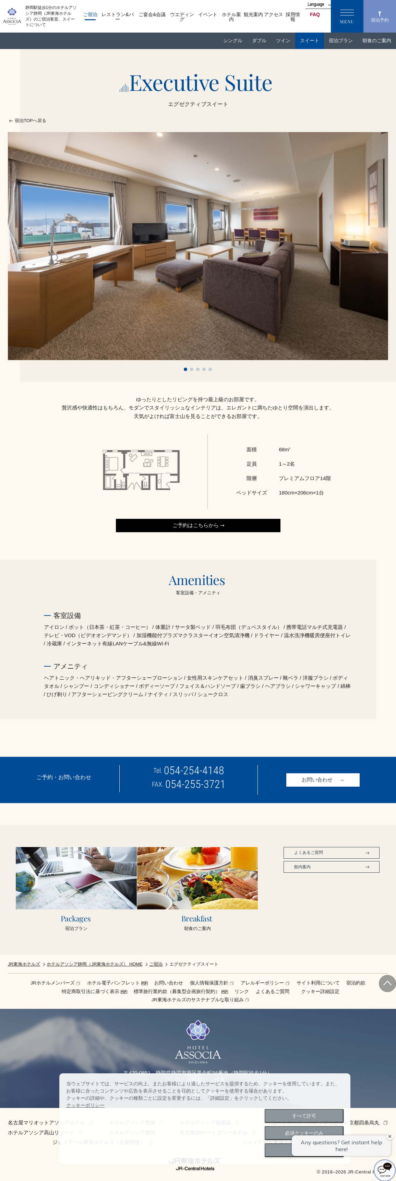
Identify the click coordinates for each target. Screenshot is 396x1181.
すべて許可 (304, 1116)
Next (363, 253)
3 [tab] (198, 369)
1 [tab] (185, 369)
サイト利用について (318, 983)
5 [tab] (210, 369)
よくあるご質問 (272, 991)
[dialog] (204, 1118)
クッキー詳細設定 (320, 991)
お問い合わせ (168, 983)
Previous (33, 253)
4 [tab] (204, 369)
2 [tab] (191, 369)
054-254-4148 (194, 770)
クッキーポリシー (85, 1105)
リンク (242, 991)
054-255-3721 (195, 784)
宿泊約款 (355, 983)
